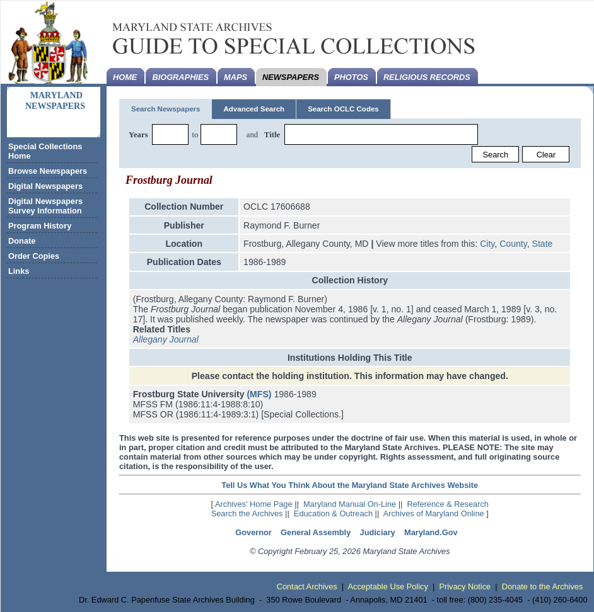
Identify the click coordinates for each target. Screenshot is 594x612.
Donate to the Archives (542, 586)
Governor (253, 532)
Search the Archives (247, 513)
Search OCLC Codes (343, 109)
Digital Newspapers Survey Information (45, 205)
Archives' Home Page (254, 504)
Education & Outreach (333, 513)
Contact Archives (307, 586)
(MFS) (259, 394)
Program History (39, 225)
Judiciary (377, 532)
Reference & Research (448, 504)
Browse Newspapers (47, 171)
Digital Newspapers (45, 186)
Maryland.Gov (431, 532)
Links (18, 271)
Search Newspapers (165, 109)
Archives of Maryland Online (433, 513)
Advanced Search (253, 109)
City (487, 244)
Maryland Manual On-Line (349, 504)
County (513, 244)
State (542, 244)
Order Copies (33, 256)
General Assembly (316, 532)
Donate (21, 241)
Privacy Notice (465, 586)
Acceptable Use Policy (388, 586)
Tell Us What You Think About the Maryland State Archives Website (349, 485)
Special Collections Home (45, 151)
